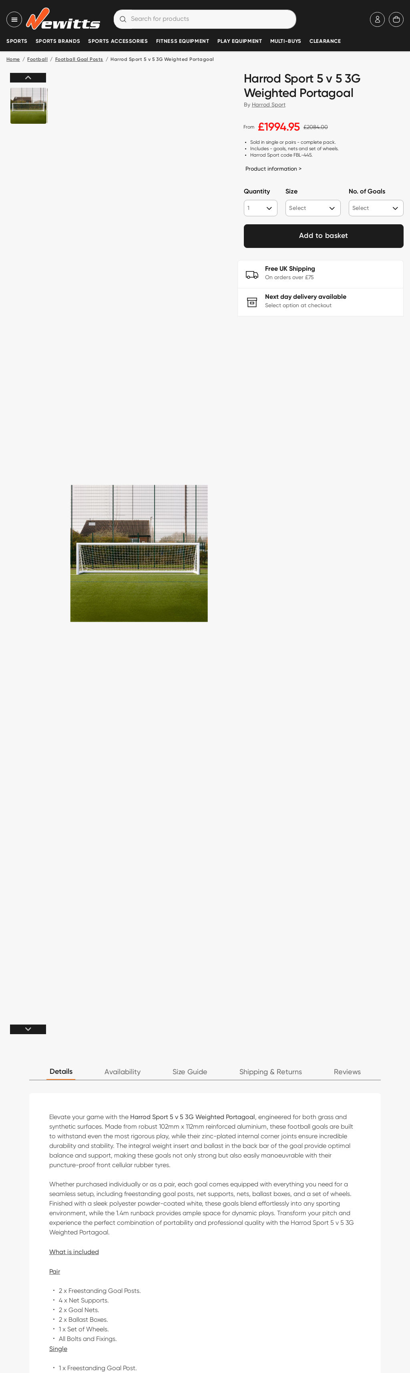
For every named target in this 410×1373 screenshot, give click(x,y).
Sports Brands (58, 41)
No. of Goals (367, 192)
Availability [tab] (123, 1072)
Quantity (257, 192)
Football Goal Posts (79, 59)
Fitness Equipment (182, 41)
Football (37, 59)
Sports (17, 41)
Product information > (273, 168)
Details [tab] (61, 1071)
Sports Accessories (118, 41)
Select (297, 207)
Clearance (325, 41)
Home (13, 59)
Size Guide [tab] (190, 1072)
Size (291, 192)
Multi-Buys (285, 41)
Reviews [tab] (347, 1072)
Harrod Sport (268, 104)
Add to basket (323, 236)
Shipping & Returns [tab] (270, 1072)
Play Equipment (239, 41)
